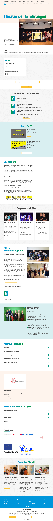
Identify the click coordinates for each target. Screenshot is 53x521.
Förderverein (25, 82)
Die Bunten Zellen (9, 223)
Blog (19, 82)
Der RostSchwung (25, 222)
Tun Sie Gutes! (23, 477)
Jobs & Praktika (34, 82)
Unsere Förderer (45, 52)
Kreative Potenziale (27, 52)
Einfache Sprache (32, 503)
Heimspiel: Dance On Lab (22, 97)
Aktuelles (24, 3)
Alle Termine (26, 117)
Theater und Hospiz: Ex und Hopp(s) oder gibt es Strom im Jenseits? (29, 111)
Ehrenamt (33, 3)
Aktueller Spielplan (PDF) (10, 82)
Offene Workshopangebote (13, 52)
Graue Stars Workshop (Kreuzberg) (24, 104)
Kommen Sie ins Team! (10, 477)
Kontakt (37, 3)
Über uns (18, 503)
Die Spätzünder (40, 222)
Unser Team (21, 52)
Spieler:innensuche (43, 82)
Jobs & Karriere (29, 3)
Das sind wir (6, 52)
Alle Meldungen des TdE (26, 153)
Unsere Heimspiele (31, 129)
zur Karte (6, 68)
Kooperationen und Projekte (36, 52)
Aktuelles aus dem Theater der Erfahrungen (33, 142)
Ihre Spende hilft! (40, 477)
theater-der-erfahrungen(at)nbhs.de (11, 71)
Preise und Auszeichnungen (26, 86)
